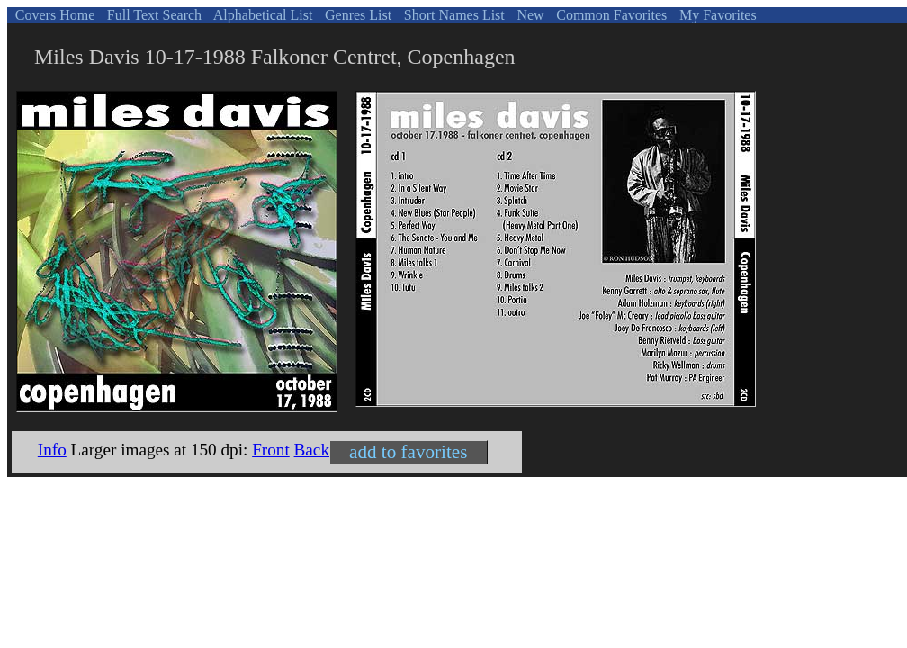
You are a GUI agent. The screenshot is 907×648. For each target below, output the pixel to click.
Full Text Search (152, 14)
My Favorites (716, 14)
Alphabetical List (262, 14)
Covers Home (53, 14)
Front (271, 449)
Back (311, 449)
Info (52, 449)
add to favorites (408, 452)
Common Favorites (609, 14)
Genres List (356, 14)
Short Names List (452, 14)
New (528, 14)
